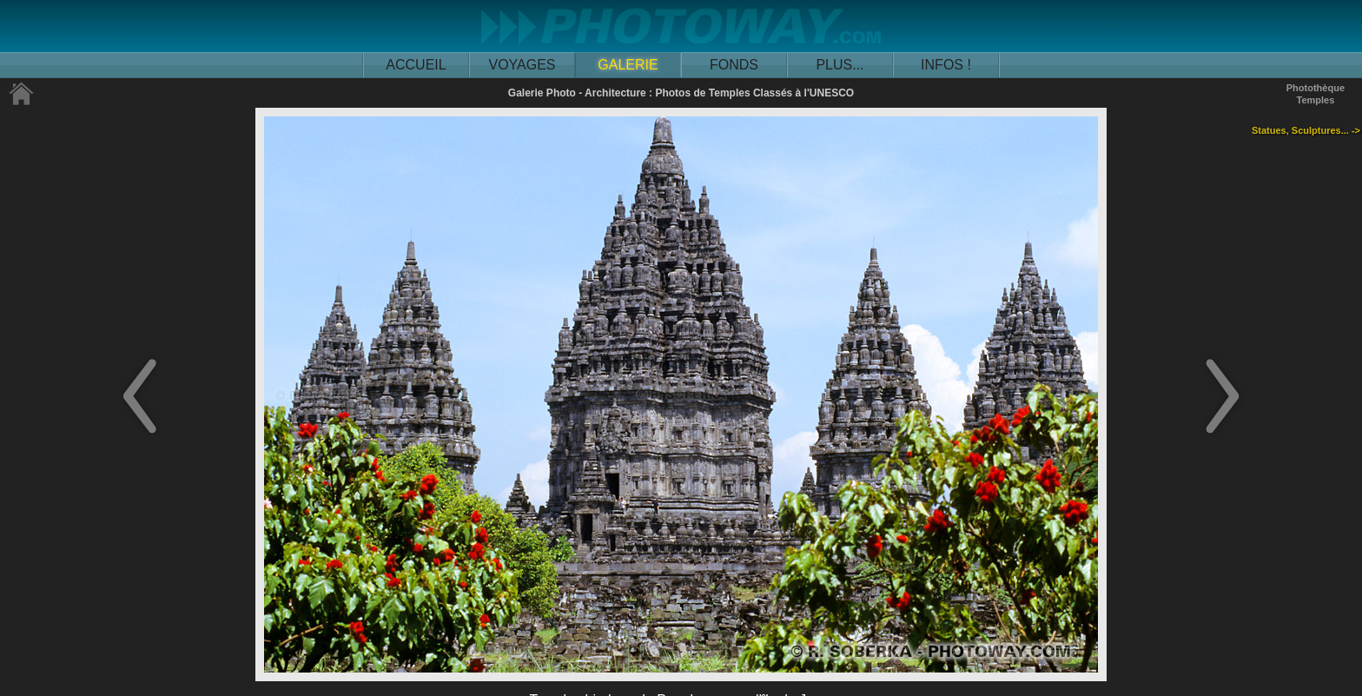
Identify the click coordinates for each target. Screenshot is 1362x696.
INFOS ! (946, 64)
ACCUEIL (416, 64)
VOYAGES (521, 64)
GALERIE (628, 64)
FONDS (734, 64)
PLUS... (839, 64)
